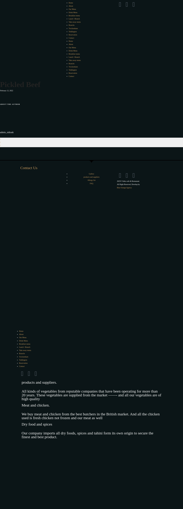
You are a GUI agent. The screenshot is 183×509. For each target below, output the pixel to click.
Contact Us (28, 168)
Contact (71, 38)
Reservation (73, 35)
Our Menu (72, 9)
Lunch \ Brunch (74, 19)
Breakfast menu (74, 16)
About (71, 6)
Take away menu (75, 22)
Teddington (73, 32)
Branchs (71, 25)
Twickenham (73, 28)
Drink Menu (73, 12)
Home (71, 3)
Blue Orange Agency (124, 188)
